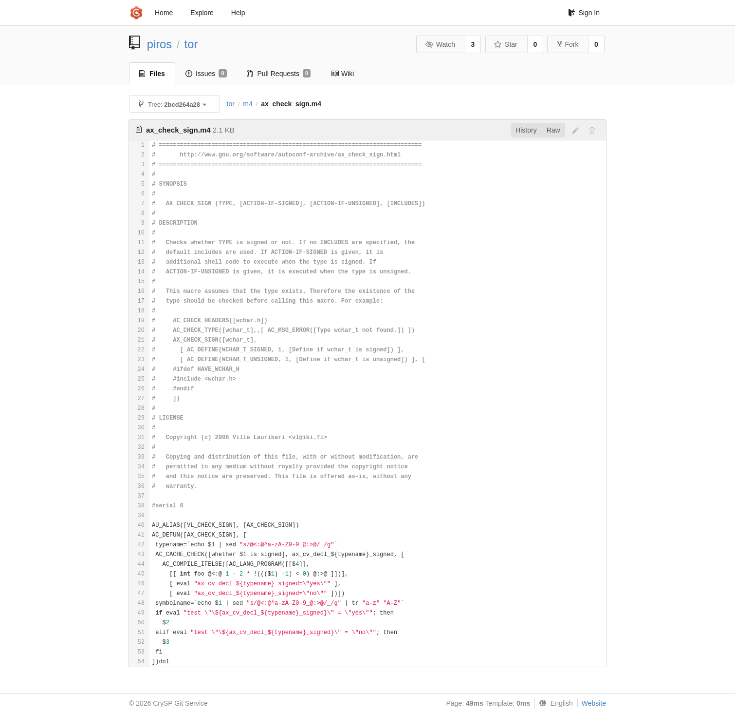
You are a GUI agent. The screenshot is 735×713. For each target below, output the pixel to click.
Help (238, 13)
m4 (247, 104)
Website (594, 703)
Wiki (342, 73)
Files (152, 73)
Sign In (584, 13)
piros (159, 44)
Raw (553, 130)
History (526, 130)
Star (505, 44)
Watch (440, 44)
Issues (206, 73)
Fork (567, 44)
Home (164, 13)
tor (191, 44)
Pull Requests (279, 73)
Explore (201, 13)
